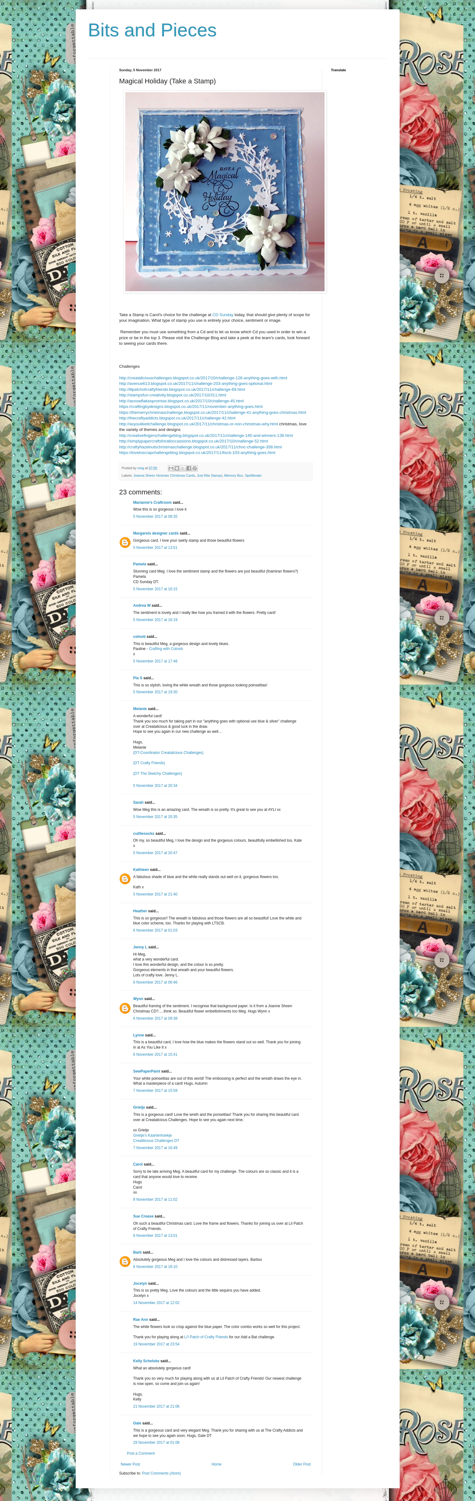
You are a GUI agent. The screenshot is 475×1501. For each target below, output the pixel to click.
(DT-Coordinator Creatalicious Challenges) (168, 752)
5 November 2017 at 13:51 (155, 547)
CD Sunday (222, 314)
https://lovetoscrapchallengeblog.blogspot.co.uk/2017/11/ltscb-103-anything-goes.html (197, 452)
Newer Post (130, 1464)
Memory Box (233, 475)
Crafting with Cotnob (166, 649)
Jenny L (140, 947)
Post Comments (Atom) (161, 1473)
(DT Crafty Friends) (149, 763)
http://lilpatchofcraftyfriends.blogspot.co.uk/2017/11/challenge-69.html (182, 389)
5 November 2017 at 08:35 (155, 516)
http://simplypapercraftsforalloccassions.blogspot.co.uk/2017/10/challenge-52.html (193, 441)
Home (216, 1464)
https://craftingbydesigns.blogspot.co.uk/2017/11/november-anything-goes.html (191, 406)
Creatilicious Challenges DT (156, 1141)
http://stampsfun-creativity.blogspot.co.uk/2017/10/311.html (172, 395)
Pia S (137, 678)
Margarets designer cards (156, 533)
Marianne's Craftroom (152, 502)
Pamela (139, 564)
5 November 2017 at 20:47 (155, 853)
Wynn (138, 999)
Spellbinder (253, 475)
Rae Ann (140, 1319)
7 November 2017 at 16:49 (155, 1148)
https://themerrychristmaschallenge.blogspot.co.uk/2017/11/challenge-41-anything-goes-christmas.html (212, 412)
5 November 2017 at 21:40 (155, 894)
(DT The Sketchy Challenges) (157, 773)
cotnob (139, 636)
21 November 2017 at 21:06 (156, 1406)
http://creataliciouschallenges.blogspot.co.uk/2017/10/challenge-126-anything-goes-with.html (203, 378)
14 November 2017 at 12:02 (156, 1303)
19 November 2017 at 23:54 (156, 1344)
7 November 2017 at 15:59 (155, 1090)
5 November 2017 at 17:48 (155, 661)
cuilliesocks (143, 833)
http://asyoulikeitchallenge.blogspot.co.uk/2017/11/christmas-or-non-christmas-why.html (198, 424)
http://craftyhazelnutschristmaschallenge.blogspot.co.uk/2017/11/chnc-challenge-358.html (200, 447)
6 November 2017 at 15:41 (155, 1054)
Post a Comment (141, 1453)
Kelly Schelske (146, 1361)
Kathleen (141, 869)
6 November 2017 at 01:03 (155, 930)
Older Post (302, 1464)
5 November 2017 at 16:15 (155, 589)
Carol (138, 1164)
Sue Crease (143, 1216)
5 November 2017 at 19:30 (155, 692)
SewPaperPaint (146, 1071)
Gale (137, 1423)
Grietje (139, 1107)
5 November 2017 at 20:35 (155, 817)
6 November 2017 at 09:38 (155, 1018)
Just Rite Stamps (209, 475)
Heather (140, 911)
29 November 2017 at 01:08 (156, 1442)
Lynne (139, 1035)
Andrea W (142, 605)
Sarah (138, 802)
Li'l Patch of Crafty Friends (206, 1337)
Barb (137, 1252)
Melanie (140, 709)
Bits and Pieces (152, 30)
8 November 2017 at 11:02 (155, 1199)
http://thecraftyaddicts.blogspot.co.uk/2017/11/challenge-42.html (177, 418)
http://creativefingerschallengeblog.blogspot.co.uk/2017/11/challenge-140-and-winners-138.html (206, 435)
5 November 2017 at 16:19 (155, 620)
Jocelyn (140, 1283)
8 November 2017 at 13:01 (155, 1235)
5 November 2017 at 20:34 (155, 785)
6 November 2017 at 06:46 (155, 982)
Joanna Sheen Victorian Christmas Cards (164, 475)
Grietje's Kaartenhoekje (152, 1135)
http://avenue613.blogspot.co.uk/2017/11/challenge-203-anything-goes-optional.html (195, 383)
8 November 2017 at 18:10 (155, 1267)
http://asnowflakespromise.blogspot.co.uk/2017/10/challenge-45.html (181, 401)
